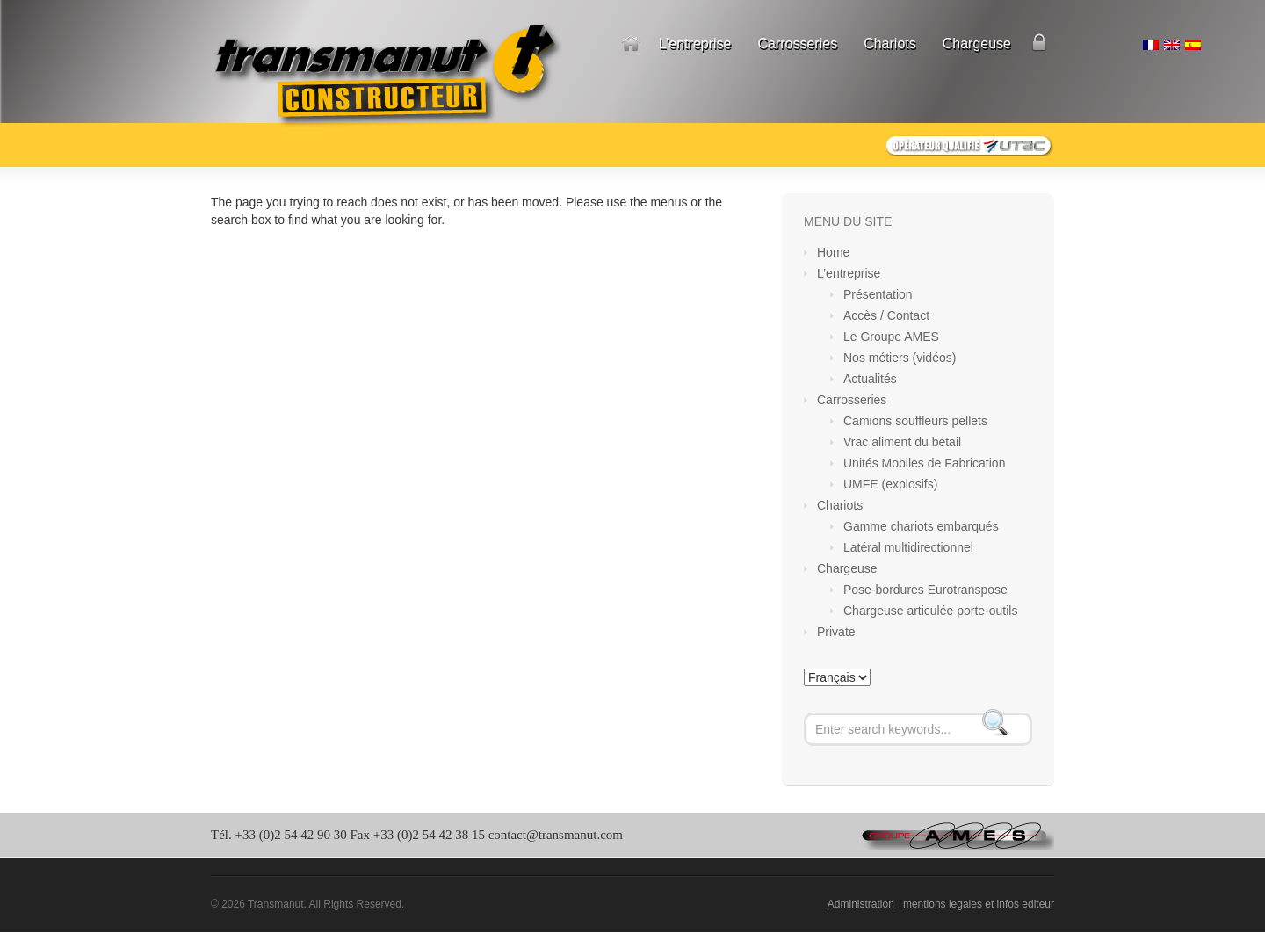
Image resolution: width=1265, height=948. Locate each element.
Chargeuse (977, 43)
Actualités (870, 379)
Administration (861, 904)
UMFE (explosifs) (890, 484)
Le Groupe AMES (891, 336)
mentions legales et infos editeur (978, 904)
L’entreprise (695, 43)
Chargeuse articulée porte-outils (930, 611)
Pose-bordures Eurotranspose (925, 590)
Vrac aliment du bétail (902, 442)
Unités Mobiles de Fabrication (924, 463)
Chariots (890, 43)
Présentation (878, 294)
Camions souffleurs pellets (915, 421)
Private (1039, 44)
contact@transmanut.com (555, 835)
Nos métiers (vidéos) (899, 358)
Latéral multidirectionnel (908, 547)
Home (630, 44)
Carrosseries (797, 43)
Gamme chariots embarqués (921, 526)
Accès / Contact (886, 315)
